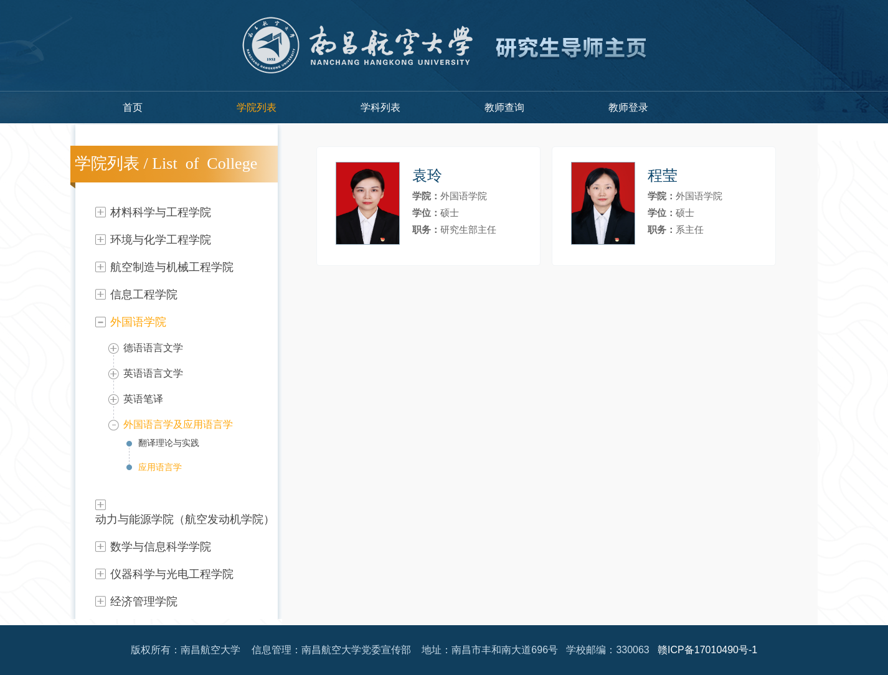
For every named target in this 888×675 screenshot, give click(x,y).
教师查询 (504, 107)
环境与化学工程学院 (160, 240)
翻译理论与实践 (168, 443)
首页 (133, 107)
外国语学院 (138, 322)
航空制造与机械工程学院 (172, 267)
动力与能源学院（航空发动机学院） (185, 519)
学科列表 (380, 107)
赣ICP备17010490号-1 (707, 649)
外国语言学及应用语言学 (178, 424)
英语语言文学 (153, 373)
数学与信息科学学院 (160, 546)
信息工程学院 (143, 294)
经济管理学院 (143, 601)
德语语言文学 (153, 347)
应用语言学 (160, 467)
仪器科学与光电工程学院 (172, 574)
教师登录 (628, 107)
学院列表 (256, 107)
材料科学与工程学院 (160, 212)
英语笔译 (143, 399)
